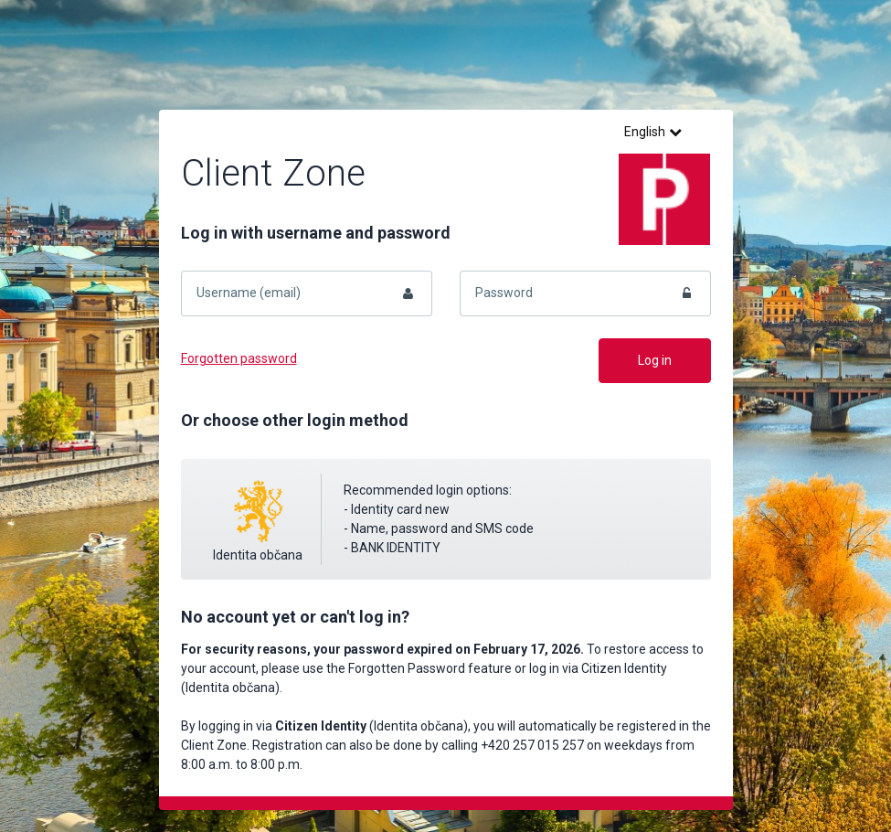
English (653, 131)
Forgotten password (239, 358)
